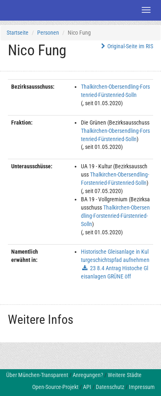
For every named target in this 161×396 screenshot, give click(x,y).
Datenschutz (110, 387)
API (87, 387)
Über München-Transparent (37, 375)
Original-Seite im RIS (126, 46)
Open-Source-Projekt (55, 387)
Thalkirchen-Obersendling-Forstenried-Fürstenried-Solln (115, 215)
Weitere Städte (125, 375)
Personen (48, 32)
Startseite (17, 32)
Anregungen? (88, 375)
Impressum (142, 387)
